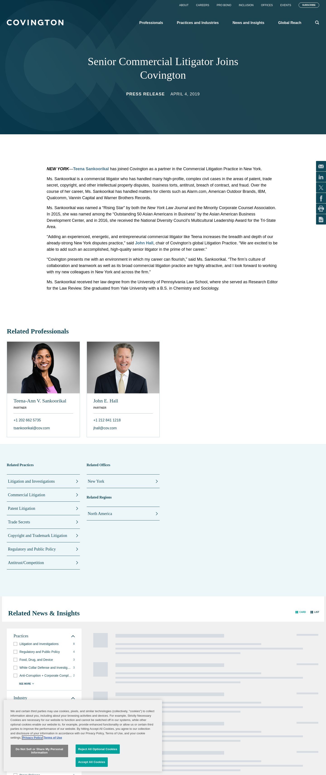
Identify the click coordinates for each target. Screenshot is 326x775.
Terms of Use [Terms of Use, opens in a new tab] (53, 766)
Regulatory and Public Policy (32, 549)
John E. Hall (105, 401)
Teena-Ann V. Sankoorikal (40, 401)
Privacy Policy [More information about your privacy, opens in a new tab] (32, 766)
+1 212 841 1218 (107, 420)
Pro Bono (224, 5)
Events (285, 5)
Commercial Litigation (26, 495)
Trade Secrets (19, 522)
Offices (267, 5)
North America (100, 513)
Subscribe (309, 5)
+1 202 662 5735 (27, 420)
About (184, 5)
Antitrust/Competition (26, 562)
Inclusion (246, 5)
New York (96, 481)
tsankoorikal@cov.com (32, 428)
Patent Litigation (21, 508)
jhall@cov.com (105, 428)
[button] (300, 612)
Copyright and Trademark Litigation (37, 535)
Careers (202, 5)
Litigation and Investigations (31, 481)
